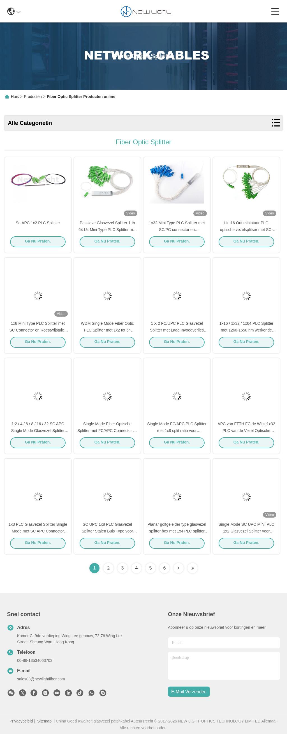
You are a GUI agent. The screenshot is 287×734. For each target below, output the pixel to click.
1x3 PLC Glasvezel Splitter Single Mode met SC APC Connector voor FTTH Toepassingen (37, 533)
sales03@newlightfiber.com (41, 679)
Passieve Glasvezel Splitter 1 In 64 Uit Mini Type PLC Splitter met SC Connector (107, 231)
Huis (15, 96)
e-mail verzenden (189, 691)
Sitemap (44, 721)
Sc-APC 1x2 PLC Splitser (38, 224)
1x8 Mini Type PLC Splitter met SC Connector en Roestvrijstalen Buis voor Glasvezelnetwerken (37, 332)
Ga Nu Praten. (38, 243)
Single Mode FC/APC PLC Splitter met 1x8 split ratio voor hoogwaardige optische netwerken (177, 432)
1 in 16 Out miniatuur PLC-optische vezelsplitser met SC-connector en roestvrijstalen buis (246, 231)
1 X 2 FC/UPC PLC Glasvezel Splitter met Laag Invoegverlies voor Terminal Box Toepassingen (177, 332)
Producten (33, 96)
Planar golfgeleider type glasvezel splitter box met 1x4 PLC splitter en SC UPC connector (176, 533)
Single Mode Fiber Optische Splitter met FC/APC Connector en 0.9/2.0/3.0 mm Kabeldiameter (107, 432)
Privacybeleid (21, 721)
